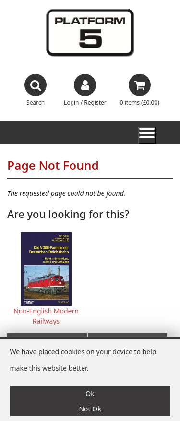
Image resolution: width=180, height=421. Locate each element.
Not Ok (90, 408)
